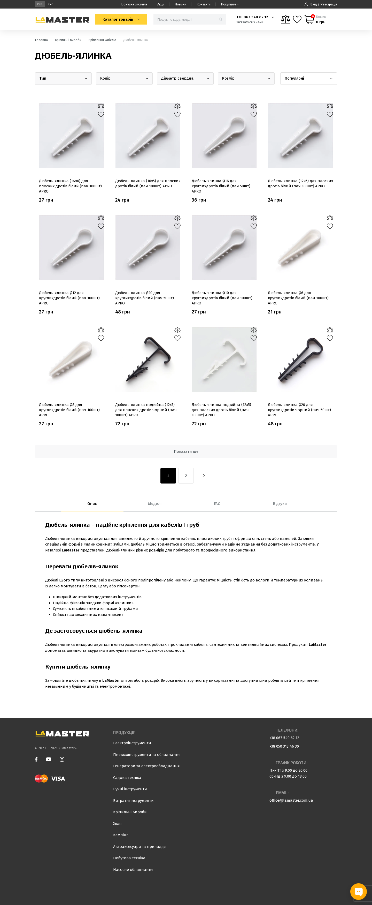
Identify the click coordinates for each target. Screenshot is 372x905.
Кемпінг (120, 835)
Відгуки (280, 503)
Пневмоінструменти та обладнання (147, 754)
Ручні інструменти (130, 789)
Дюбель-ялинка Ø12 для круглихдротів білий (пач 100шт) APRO (69, 297)
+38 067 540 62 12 (252, 17)
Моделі (154, 503)
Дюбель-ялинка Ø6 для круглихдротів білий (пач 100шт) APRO (298, 297)
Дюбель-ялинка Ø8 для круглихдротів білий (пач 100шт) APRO (69, 409)
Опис (92, 503)
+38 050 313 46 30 (284, 746)
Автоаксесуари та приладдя (139, 846)
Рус (50, 4)
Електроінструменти (132, 743)
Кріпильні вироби (130, 812)
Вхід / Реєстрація (321, 4)
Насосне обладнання (133, 869)
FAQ (217, 503)
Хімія (117, 823)
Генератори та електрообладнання (146, 766)
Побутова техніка (129, 858)
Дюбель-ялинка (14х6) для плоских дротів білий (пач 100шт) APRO (70, 186)
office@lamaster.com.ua (291, 800)
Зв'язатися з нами (249, 22)
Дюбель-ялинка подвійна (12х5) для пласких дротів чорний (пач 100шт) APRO (146, 409)
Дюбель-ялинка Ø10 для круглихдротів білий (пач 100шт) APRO (222, 297)
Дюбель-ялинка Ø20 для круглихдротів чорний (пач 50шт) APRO (299, 409)
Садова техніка (127, 777)
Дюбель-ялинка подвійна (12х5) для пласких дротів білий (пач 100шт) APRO (221, 409)
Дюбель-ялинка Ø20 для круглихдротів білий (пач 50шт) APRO (144, 297)
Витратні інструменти (133, 800)
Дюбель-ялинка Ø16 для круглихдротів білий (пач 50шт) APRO (221, 186)
